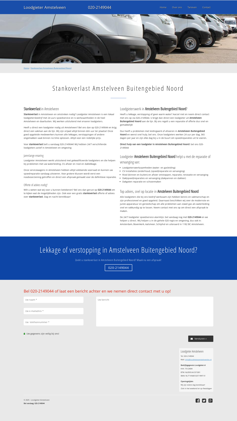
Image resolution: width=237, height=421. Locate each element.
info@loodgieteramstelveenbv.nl (198, 359)
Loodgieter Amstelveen (45, 7)
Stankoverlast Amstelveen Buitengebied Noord (51, 68)
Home (26, 68)
